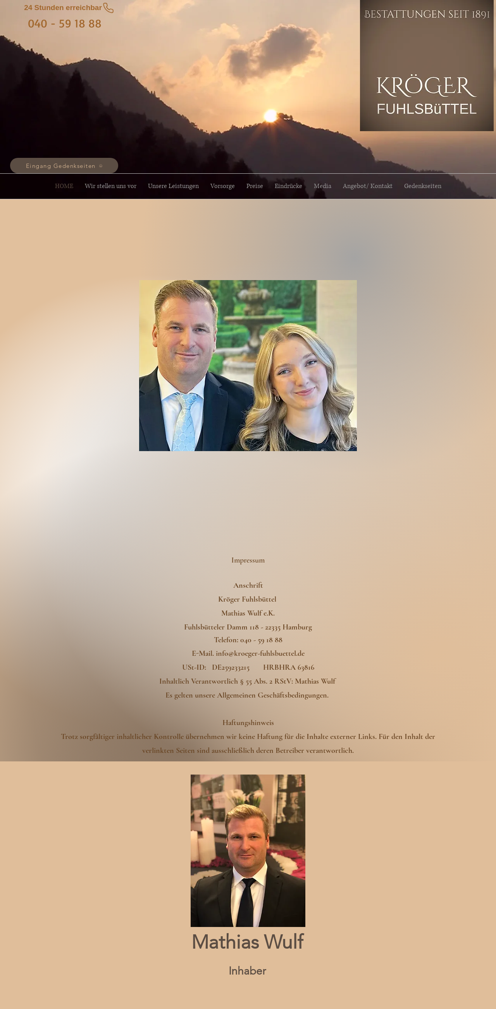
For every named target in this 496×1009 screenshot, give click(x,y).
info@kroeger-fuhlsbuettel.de (260, 653)
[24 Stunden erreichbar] (69, 7)
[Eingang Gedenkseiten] (64, 165)
